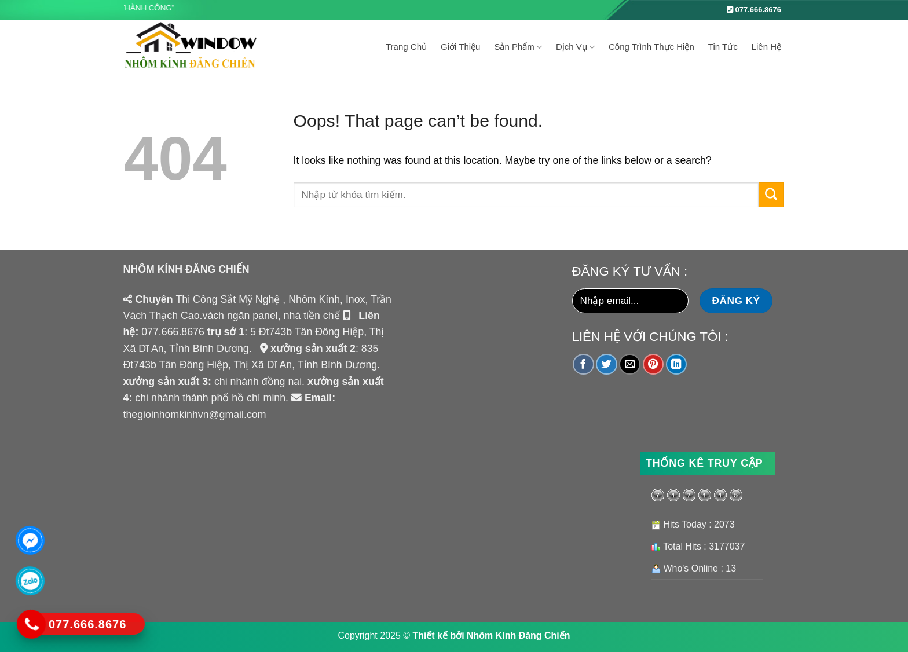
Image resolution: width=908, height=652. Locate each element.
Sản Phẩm (518, 47)
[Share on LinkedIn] (676, 364)
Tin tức (723, 47)
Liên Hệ (766, 47)
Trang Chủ (406, 47)
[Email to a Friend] (629, 364)
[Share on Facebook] (583, 364)
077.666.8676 (754, 9)
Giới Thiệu (460, 47)
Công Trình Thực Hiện (651, 47)
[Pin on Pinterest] (653, 364)
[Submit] (771, 194)
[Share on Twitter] (606, 364)
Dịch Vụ (575, 47)
